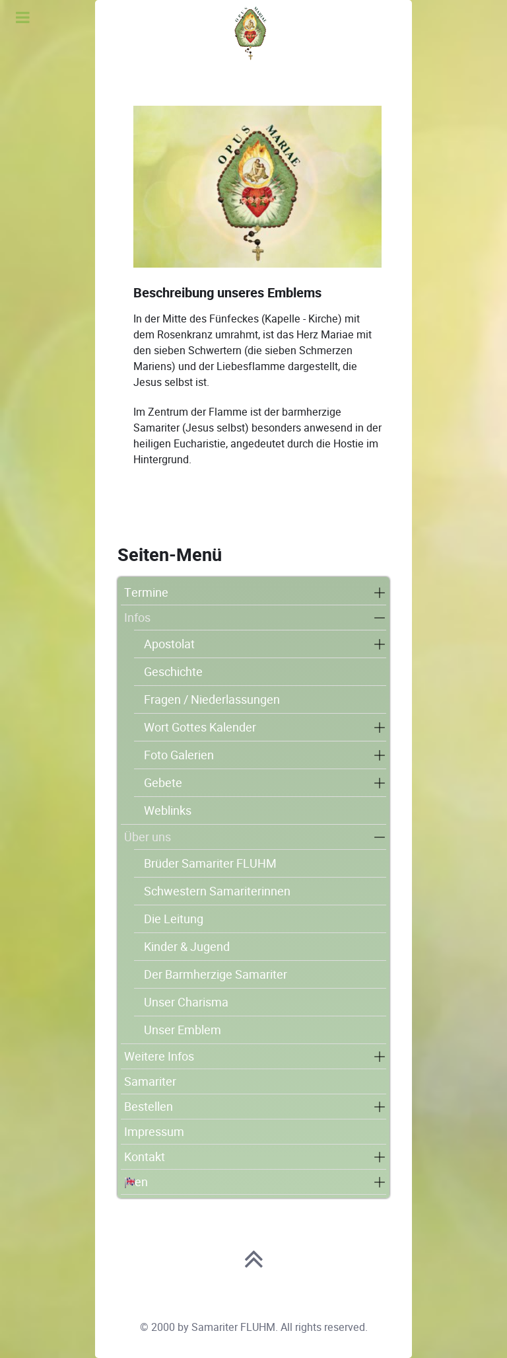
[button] (379, 592)
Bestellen (148, 1106)
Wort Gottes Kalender (200, 727)
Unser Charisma (186, 1002)
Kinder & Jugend (187, 946)
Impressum (154, 1131)
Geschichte (173, 671)
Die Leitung (173, 919)
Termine (146, 592)
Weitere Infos (159, 1056)
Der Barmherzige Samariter (215, 974)
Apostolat (169, 644)
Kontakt (144, 1157)
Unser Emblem (182, 1030)
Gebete (163, 782)
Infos (137, 617)
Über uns (147, 837)
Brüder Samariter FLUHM (210, 863)
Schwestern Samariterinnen (217, 891)
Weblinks (167, 810)
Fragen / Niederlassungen (212, 699)
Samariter (150, 1081)
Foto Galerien (179, 755)
